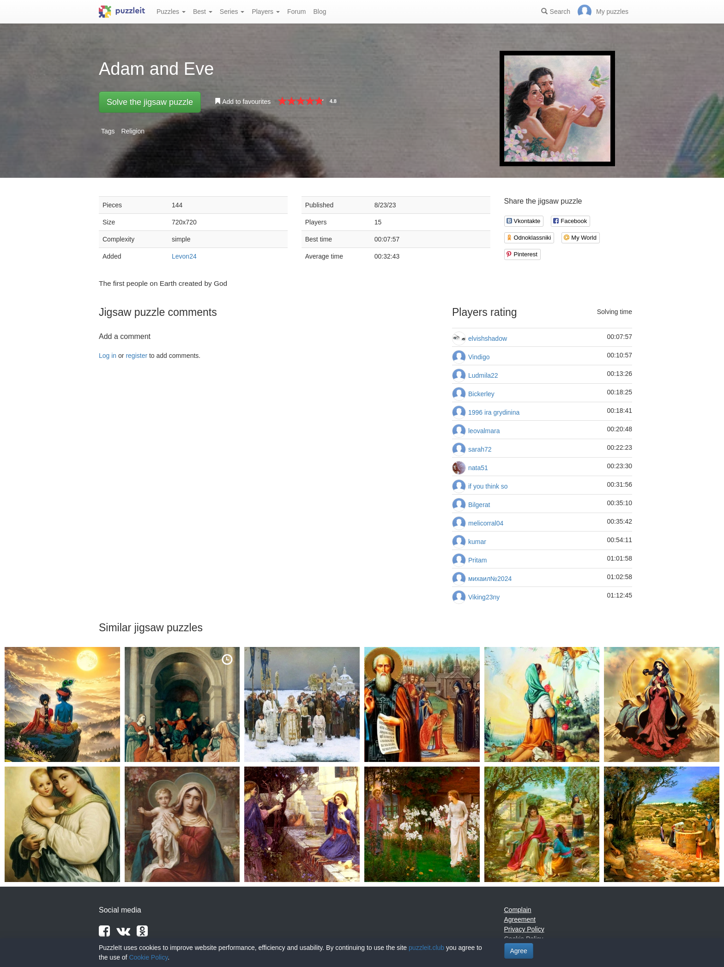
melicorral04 (485, 523)
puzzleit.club (426, 947)
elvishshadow (487, 338)
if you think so (488, 486)
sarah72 (480, 449)
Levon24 (184, 256)
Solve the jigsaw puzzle (150, 102)
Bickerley (481, 394)
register (136, 355)
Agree (518, 951)
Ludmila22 (483, 375)
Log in (107, 355)
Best (202, 11)
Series (232, 11)
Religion (133, 131)
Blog (319, 11)
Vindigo (478, 357)
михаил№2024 (490, 578)
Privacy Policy (524, 929)
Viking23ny (484, 597)
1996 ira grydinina (493, 412)
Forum (296, 11)
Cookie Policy (148, 957)
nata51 (478, 467)
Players (266, 11)
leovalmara (484, 431)
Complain (517, 909)
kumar (477, 541)
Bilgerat (479, 504)
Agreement (520, 919)
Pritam (477, 560)
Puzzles (171, 11)
